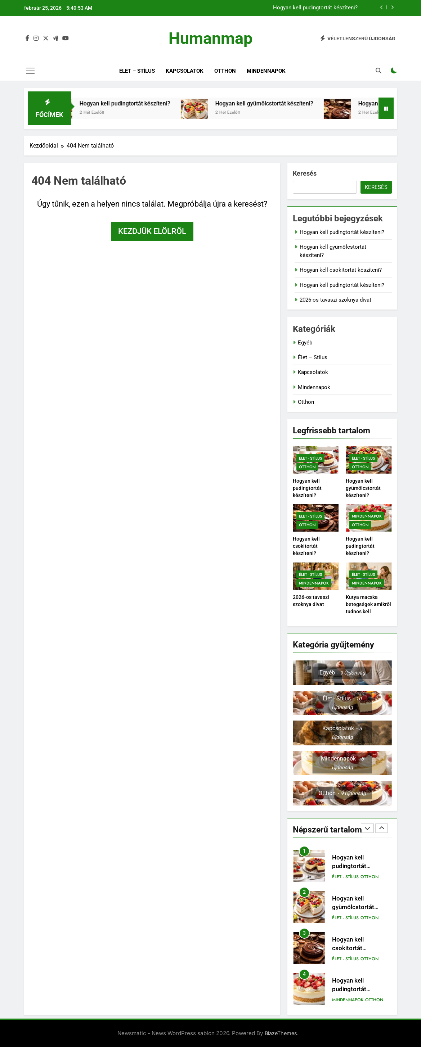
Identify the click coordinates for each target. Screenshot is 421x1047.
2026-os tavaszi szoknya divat (335, 300)
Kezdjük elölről (152, 231)
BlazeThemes (281, 1033)
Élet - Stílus (310, 458)
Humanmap (210, 38)
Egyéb (305, 342)
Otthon (225, 71)
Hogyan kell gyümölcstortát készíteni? (283, 103)
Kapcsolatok (184, 71)
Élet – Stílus (137, 71)
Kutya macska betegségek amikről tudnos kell (368, 604)
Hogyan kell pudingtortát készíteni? (315, 8)
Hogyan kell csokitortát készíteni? (341, 270)
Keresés (305, 173)
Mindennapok (266, 71)
